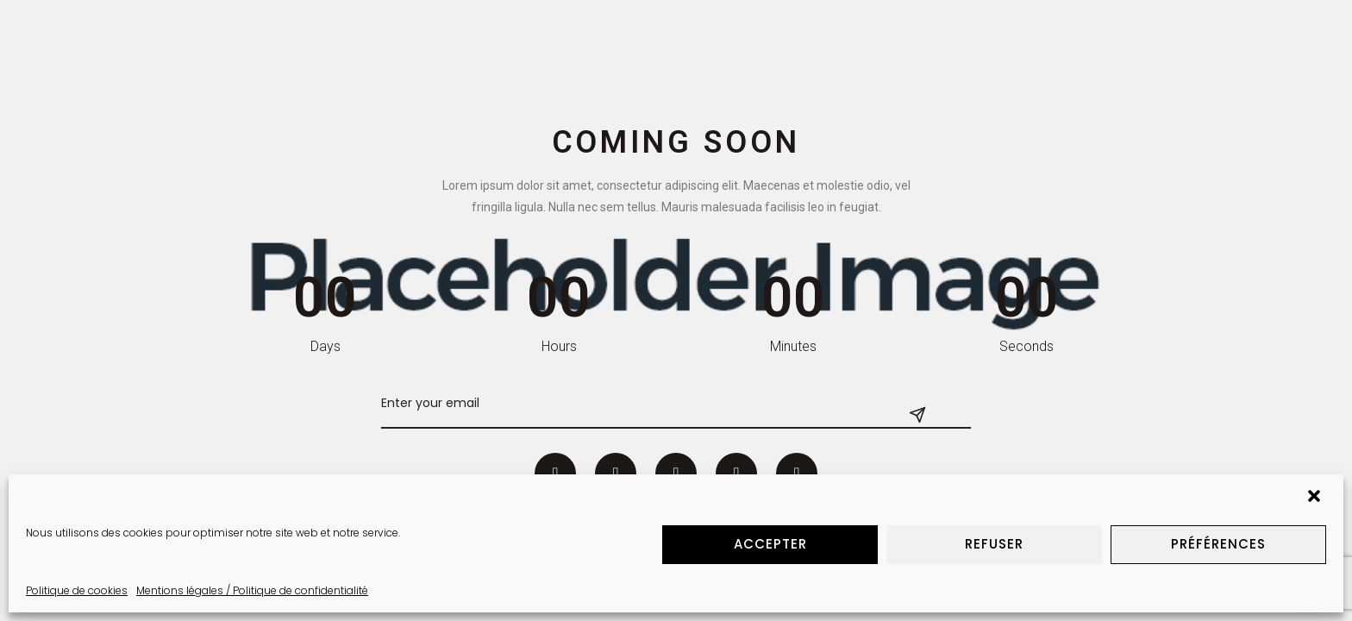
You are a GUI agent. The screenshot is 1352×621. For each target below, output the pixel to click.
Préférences (1218, 544)
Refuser (994, 544)
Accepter (770, 544)
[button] (1315, 497)
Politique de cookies (77, 590)
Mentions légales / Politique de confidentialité (252, 590)
